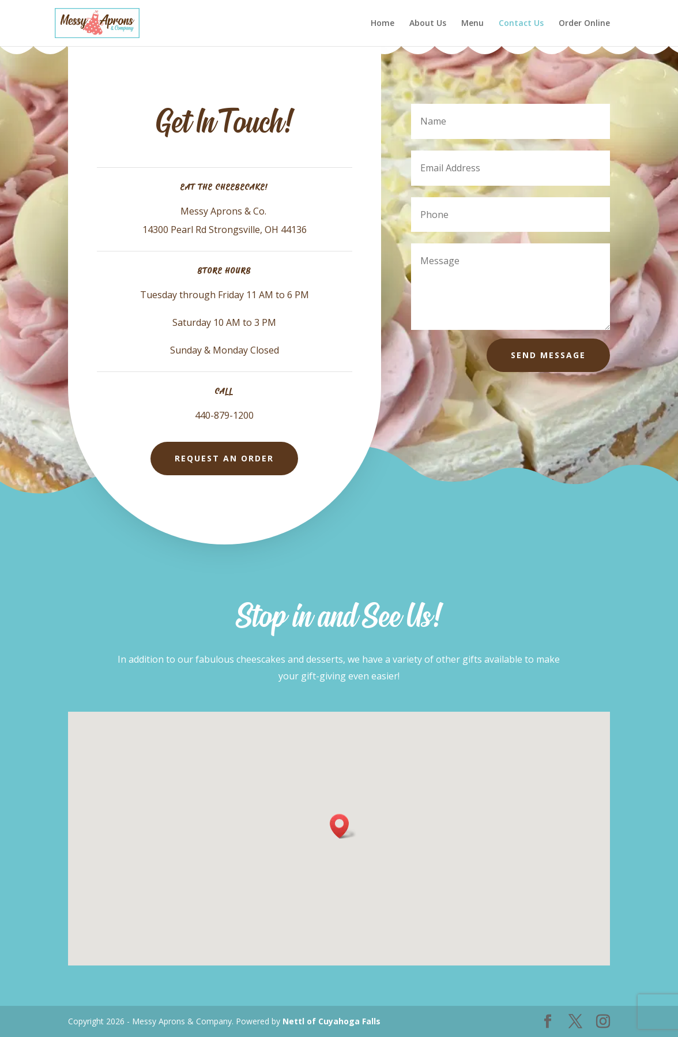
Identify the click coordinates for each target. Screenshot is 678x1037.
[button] (343, 826)
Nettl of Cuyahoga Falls (331, 1021)
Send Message (548, 355)
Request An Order (224, 458)
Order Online (584, 23)
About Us (427, 23)
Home (382, 23)
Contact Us (521, 23)
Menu (472, 23)
